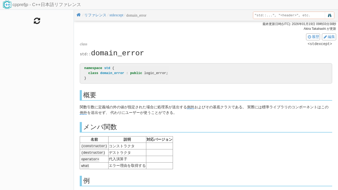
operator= (90, 158)
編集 (329, 37)
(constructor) (94, 146)
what (85, 165)
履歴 (313, 37)
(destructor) (93, 152)
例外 (190, 107)
